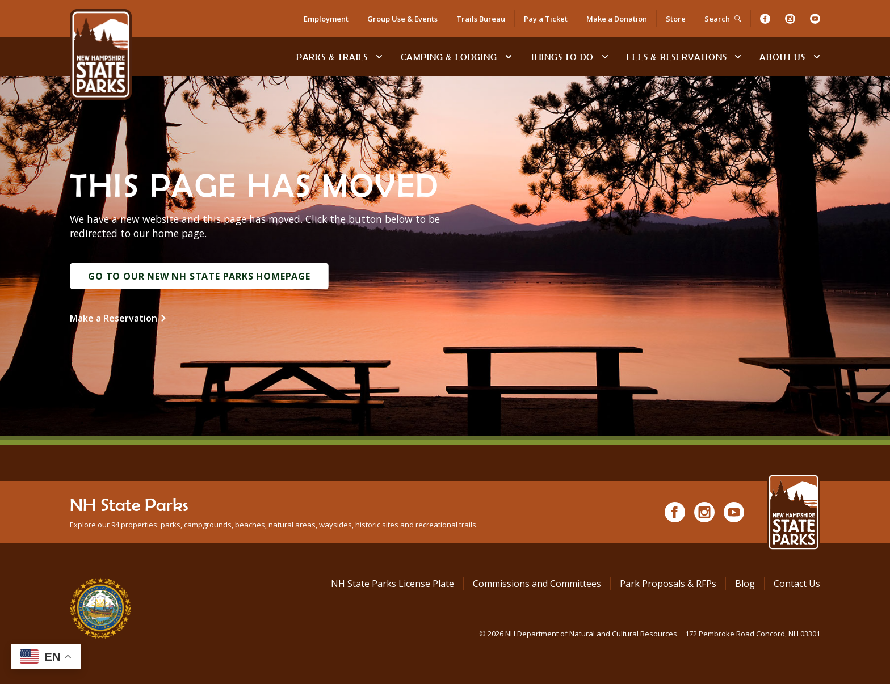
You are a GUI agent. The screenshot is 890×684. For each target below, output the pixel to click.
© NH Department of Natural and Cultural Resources (649, 633)
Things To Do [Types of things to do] (562, 56)
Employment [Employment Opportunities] (326, 19)
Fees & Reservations (677, 56)
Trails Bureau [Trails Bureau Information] (480, 19)
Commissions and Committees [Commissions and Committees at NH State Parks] (537, 583)
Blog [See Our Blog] (745, 583)
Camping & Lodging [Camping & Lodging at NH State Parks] (449, 56)
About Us (782, 56)
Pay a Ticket (546, 19)
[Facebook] (765, 19)
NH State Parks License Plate (392, 583)
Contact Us (797, 583)
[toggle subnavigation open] (379, 56)
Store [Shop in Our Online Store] (676, 19)
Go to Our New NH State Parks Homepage (199, 276)
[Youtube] (815, 19)
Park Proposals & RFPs (668, 583)
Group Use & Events (402, 19)
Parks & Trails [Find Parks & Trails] (332, 56)
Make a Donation (616, 19)
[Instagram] (790, 19)
